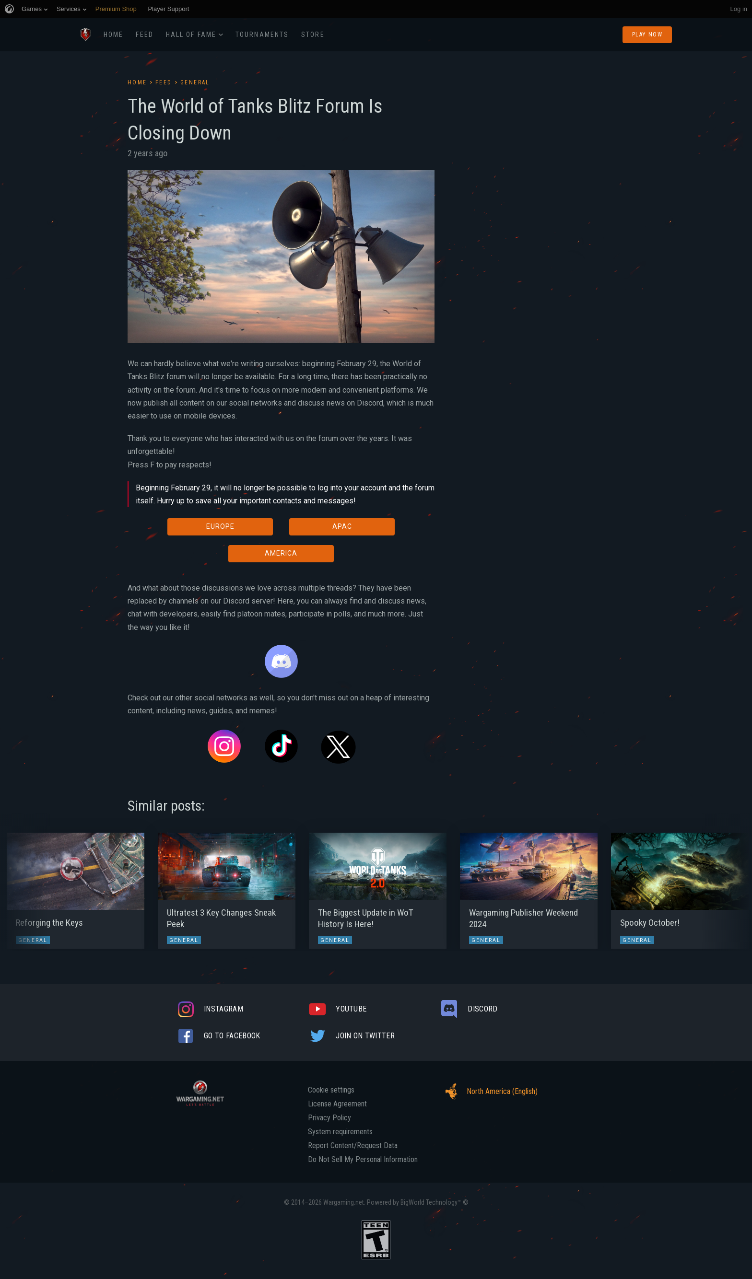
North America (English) (489, 1091)
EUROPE (220, 526)
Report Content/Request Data (353, 1146)
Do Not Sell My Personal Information (363, 1159)
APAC (342, 526)
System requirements (340, 1132)
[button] (25, 886)
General (195, 82)
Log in (738, 8)
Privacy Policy (329, 1118)
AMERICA (281, 553)
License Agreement (337, 1104)
